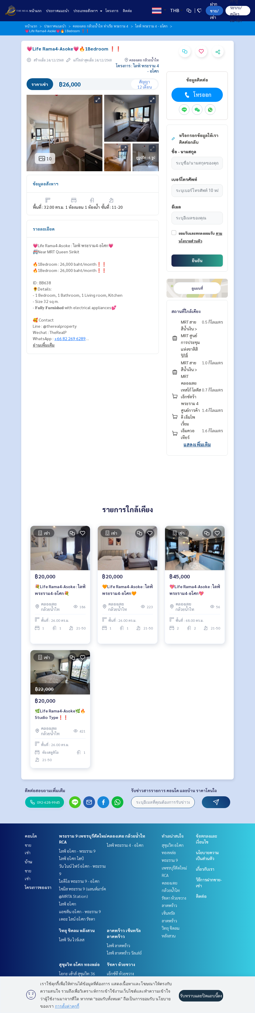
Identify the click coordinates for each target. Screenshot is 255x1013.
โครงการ (111, 10)
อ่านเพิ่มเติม (44, 345)
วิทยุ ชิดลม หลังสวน (77, 930)
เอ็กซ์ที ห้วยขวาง (120, 973)
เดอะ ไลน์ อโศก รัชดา (77, 918)
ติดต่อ (127, 10)
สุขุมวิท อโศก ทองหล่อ (79, 964)
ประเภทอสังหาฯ (87, 10)
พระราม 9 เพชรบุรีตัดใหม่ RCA (174, 867)
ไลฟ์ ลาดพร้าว (118, 945)
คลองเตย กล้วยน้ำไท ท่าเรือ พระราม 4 (100, 26)
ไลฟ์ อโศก (67, 903)
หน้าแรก (35, 10)
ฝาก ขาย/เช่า (214, 10)
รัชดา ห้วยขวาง (121, 964)
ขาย (28, 845)
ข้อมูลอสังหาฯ (45, 183)
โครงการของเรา (38, 887)
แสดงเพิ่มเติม (197, 444)
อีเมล (176, 206)
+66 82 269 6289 (70, 338)
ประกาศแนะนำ (57, 10)
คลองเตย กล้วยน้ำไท (126, 836)
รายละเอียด (44, 228)
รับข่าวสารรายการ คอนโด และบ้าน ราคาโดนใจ (174, 790)
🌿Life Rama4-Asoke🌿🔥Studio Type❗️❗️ (60, 714)
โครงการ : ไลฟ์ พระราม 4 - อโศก (137, 68)
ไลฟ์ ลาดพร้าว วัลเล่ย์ (124, 952)
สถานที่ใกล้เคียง (186, 311)
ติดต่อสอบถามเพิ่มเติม (45, 790)
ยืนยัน (197, 260)
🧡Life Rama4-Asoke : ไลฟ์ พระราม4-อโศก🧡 (127, 590)
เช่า (27, 852)
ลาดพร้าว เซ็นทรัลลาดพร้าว (169, 913)
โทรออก (197, 94)
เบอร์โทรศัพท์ (184, 179)
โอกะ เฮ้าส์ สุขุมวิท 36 (77, 973)
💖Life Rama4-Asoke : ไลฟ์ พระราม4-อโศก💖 (194, 590)
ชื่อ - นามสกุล (183, 151)
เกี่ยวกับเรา (205, 869)
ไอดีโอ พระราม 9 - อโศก (79, 881)
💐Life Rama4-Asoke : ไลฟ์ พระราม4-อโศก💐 (60, 590)
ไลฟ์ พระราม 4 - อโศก (151, 26)
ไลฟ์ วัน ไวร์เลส (71, 939)
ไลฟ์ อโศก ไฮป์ (71, 858)
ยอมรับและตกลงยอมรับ (197, 233)
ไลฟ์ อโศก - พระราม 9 (77, 851)
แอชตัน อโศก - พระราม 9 (80, 911)
